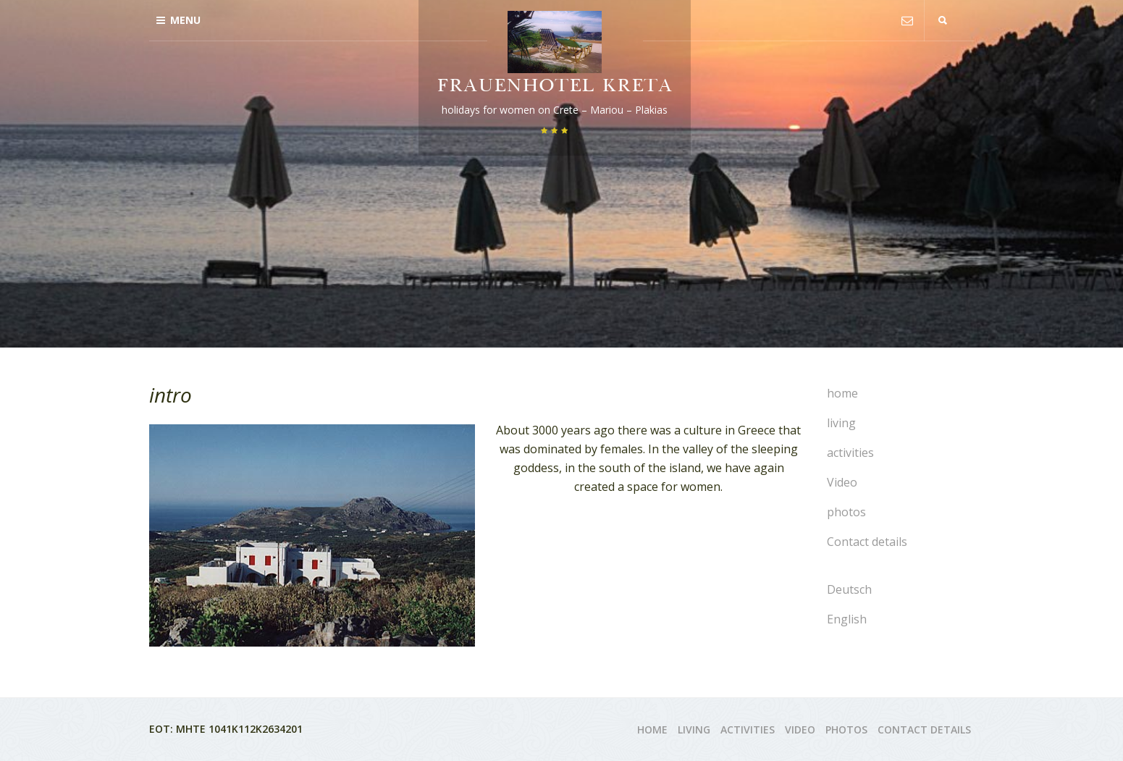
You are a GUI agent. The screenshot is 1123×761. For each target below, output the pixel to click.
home (842, 393)
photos (846, 512)
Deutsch (849, 589)
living (841, 423)
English (847, 619)
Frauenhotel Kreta (555, 87)
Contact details (867, 542)
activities (850, 453)
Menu (178, 20)
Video (842, 482)
